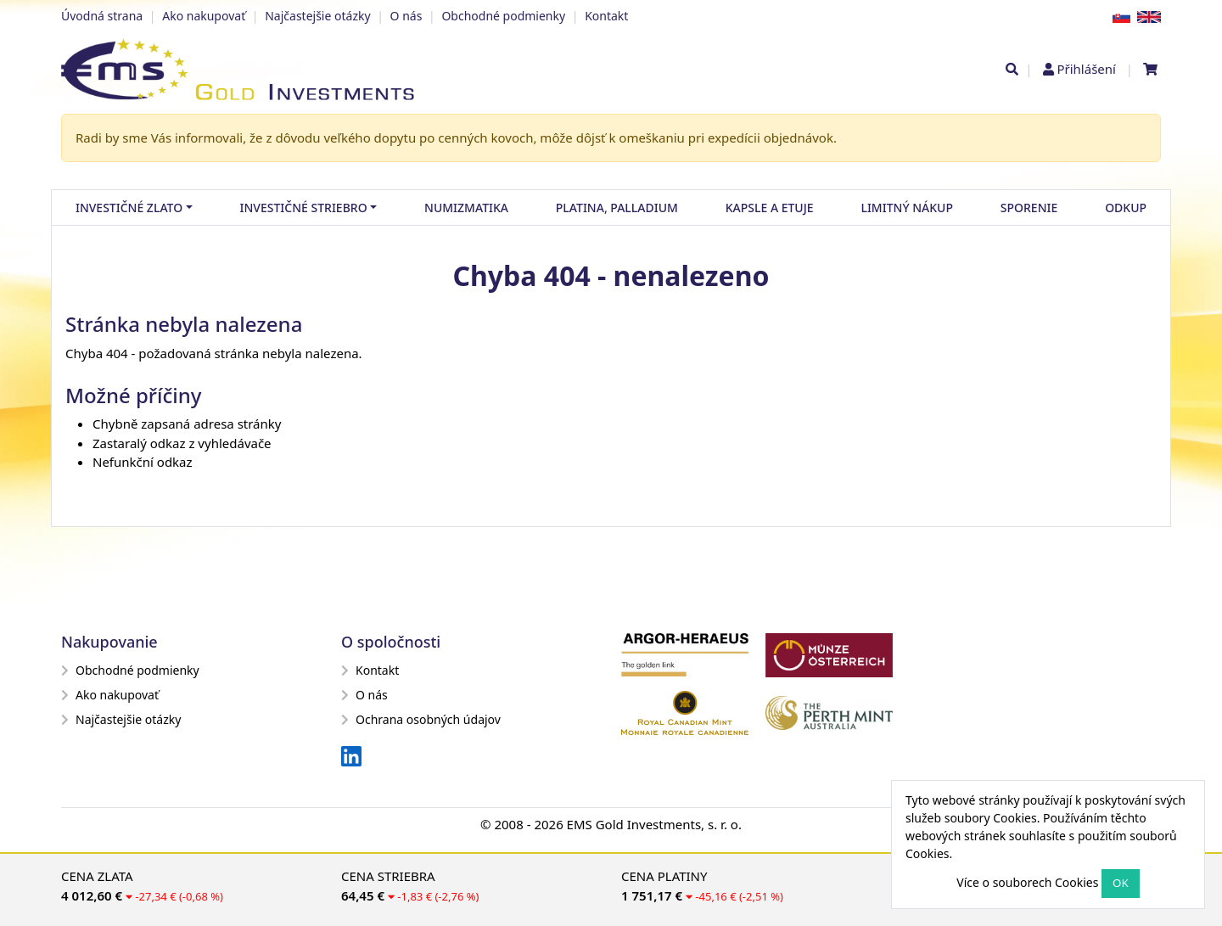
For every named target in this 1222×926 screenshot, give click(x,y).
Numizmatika (466, 207)
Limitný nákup (906, 207)
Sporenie (1029, 207)
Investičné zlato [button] (129, 207)
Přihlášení (1086, 68)
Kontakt (606, 16)
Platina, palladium (617, 207)
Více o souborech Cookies (1027, 882)
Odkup (1125, 207)
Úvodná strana (102, 16)
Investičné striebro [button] (303, 207)
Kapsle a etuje (770, 207)
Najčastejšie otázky (317, 16)
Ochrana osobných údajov (421, 719)
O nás (406, 16)
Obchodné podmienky (503, 16)
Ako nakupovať (203, 16)
